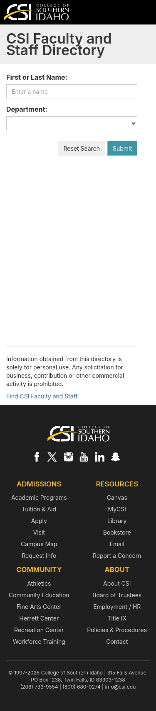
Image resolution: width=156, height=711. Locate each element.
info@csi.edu (120, 687)
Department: (26, 109)
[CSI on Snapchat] (115, 457)
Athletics (39, 583)
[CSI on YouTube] (84, 457)
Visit (39, 532)
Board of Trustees (116, 595)
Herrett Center (39, 618)
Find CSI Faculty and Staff (42, 396)
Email (117, 543)
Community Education (39, 595)
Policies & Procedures (117, 629)
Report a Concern (117, 555)
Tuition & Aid (39, 509)
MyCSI (117, 509)
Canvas (117, 497)
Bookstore (117, 532)
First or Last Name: (36, 77)
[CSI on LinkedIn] (99, 457)
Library (116, 520)
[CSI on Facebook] (37, 457)
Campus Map (39, 543)
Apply (39, 520)
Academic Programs (39, 497)
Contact (117, 641)
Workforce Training (39, 641)
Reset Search (81, 148)
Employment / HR (117, 606)
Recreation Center (39, 629)
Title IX (116, 618)
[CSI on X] (52, 457)
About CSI (117, 583)
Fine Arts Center (39, 606)
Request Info (39, 555)
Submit (122, 148)
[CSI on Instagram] (68, 457)
